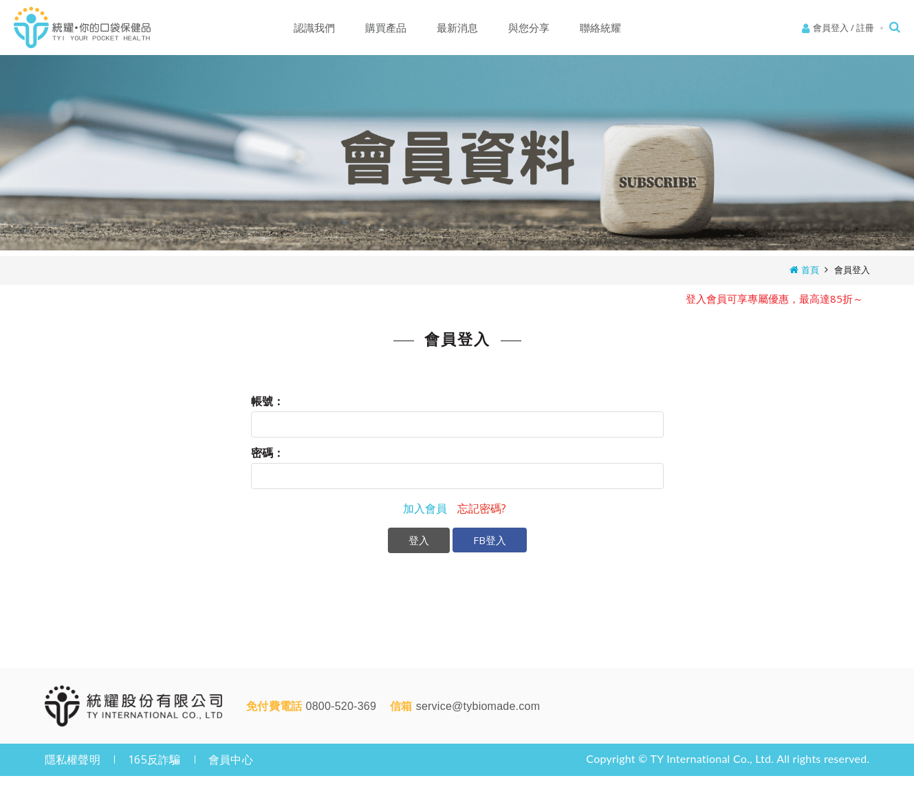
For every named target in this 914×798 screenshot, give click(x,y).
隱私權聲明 (72, 759)
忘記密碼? (481, 508)
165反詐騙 (154, 759)
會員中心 (230, 759)
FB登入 (489, 540)
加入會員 (425, 508)
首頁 (810, 269)
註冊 (865, 27)
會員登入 (831, 27)
